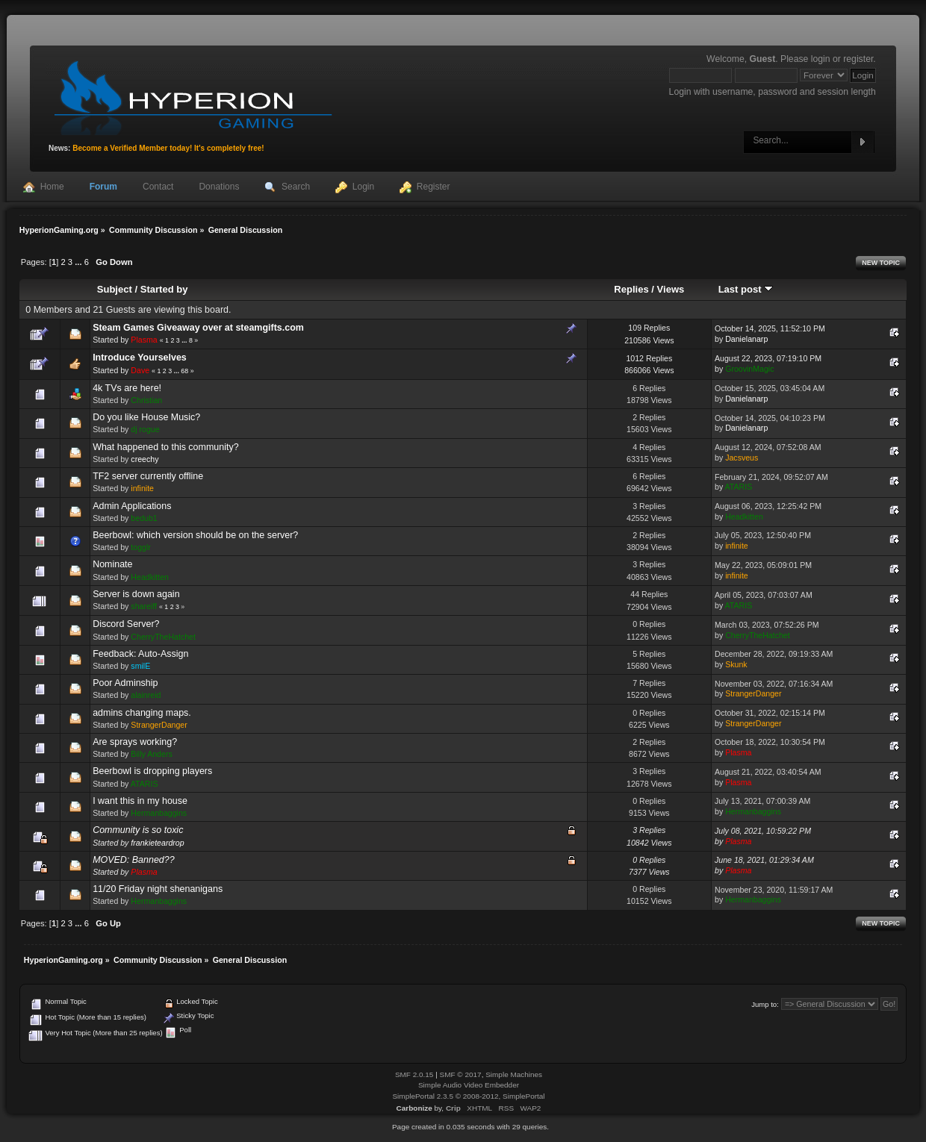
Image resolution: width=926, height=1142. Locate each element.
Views (671, 289)
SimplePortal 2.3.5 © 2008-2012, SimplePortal (468, 1096)
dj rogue (145, 429)
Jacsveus (741, 457)
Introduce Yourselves (140, 357)
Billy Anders (151, 753)
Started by (164, 289)
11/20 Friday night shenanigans (158, 889)
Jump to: (765, 1004)
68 (184, 371)
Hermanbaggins (159, 812)
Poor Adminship (125, 683)
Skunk (736, 664)
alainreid (146, 694)
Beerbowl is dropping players (152, 771)
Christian (146, 400)
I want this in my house (140, 801)
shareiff (144, 606)
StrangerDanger (753, 693)
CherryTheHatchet (163, 636)
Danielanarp (746, 338)
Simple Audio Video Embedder (468, 1085)
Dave (140, 370)
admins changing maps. (142, 713)
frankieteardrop (157, 842)
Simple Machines (513, 1074)
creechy (144, 459)
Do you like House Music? (146, 417)
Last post (746, 289)
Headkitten (744, 516)
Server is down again (136, 594)
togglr (141, 547)
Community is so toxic (138, 830)
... (79, 262)
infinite (142, 488)
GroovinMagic (749, 368)
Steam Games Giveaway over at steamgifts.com (198, 327)
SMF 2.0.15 (414, 1074)
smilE (140, 665)
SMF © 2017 (461, 1074)
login (820, 59)
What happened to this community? (165, 447)
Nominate (112, 564)
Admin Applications (132, 506)
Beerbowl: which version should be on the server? (195, 535)
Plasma (144, 339)
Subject (114, 289)
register (858, 59)
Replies (631, 289)
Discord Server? (126, 624)
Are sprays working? (135, 742)
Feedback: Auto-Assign (140, 654)
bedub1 (144, 518)
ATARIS (739, 486)
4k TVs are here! (127, 388)
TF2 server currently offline (148, 476)
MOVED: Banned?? (134, 860)
